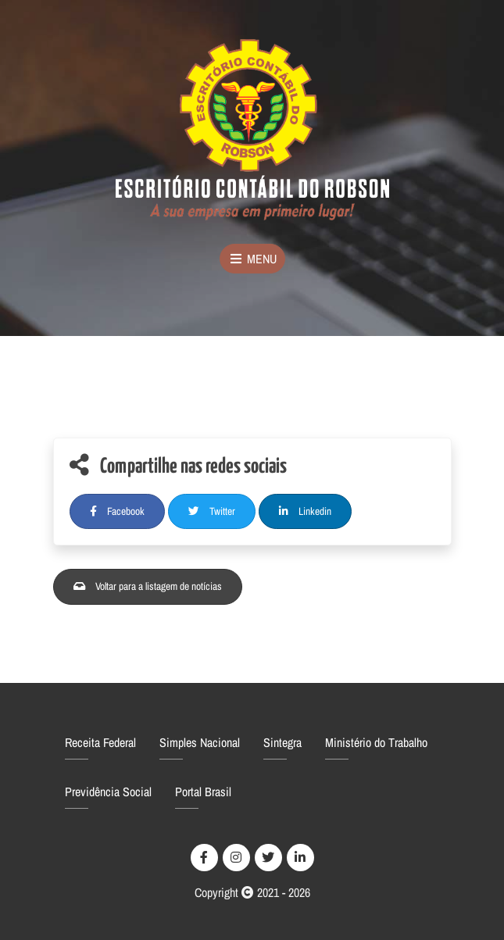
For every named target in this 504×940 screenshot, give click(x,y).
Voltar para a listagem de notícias (147, 586)
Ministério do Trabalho (376, 742)
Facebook (117, 511)
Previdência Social (108, 791)
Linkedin (305, 511)
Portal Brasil (203, 791)
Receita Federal (100, 742)
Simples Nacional (199, 742)
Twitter (211, 511)
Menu (252, 258)
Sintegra (282, 742)
